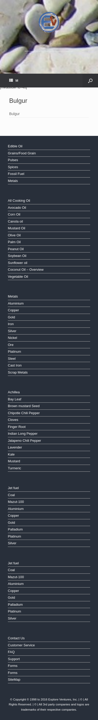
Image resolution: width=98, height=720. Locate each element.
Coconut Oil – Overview (26, 269)
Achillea (14, 392)
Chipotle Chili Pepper (24, 413)
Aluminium (16, 303)
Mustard (14, 461)
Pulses (13, 160)
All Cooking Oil (19, 201)
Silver (12, 331)
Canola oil (15, 221)
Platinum (14, 351)
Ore (11, 345)
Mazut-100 (16, 502)
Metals (13, 181)
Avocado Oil (17, 208)
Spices (13, 167)
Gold (11, 317)
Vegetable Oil (18, 277)
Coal (11, 495)
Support (14, 659)
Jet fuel (13, 488)
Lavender (15, 447)
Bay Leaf (14, 399)
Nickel (12, 338)
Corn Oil (14, 214)
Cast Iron (15, 365)
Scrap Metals (18, 372)
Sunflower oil (17, 263)
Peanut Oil (16, 249)
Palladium (15, 529)
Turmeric (14, 468)
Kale (11, 454)
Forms (13, 666)
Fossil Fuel (16, 174)
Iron (11, 324)
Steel (12, 359)
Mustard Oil (16, 228)
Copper (13, 310)
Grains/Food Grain (22, 153)
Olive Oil (14, 235)
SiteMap (14, 679)
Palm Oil (14, 242)
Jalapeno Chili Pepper (24, 441)
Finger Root (17, 427)
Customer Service (21, 645)
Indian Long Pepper (22, 433)
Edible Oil (15, 146)
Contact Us (16, 638)
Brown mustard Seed (23, 406)
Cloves (13, 420)
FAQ (11, 652)
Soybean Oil (17, 256)
